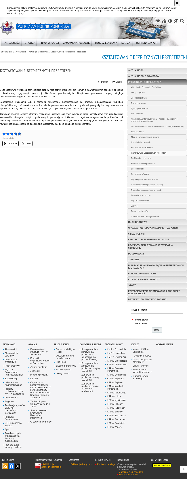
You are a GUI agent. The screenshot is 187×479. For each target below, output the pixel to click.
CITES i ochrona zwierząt (144, 279)
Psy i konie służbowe (140, 200)
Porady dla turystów (139, 211)
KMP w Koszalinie (116, 353)
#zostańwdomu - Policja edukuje (145, 216)
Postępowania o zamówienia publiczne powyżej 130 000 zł (90, 367)
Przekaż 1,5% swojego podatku (147, 299)
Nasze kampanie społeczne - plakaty (147, 185)
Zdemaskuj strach (139, 98)
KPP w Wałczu (114, 427)
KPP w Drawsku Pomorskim (115, 369)
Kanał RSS (5, 466)
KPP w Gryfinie (115, 382)
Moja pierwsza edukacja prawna (145, 137)
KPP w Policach (115, 404)
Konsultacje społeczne (141, 195)
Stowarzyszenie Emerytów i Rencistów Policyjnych (38, 414)
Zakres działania (38, 367)
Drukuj (117, 81)
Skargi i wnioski (140, 366)
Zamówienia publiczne (90, 344)
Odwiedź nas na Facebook (11, 466)
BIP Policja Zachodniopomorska (51, 465)
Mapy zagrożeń (138, 92)
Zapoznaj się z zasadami (131, 472)
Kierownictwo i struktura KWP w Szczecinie (38, 352)
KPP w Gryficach (115, 379)
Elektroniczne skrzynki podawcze (142, 371)
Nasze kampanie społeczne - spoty (146, 190)
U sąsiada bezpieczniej (141, 142)
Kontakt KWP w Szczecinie (140, 350)
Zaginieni (133, 259)
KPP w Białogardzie (117, 361)
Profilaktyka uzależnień (141, 158)
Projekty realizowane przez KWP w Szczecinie (150, 246)
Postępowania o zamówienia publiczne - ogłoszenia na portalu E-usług (89, 354)
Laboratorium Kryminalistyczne (148, 239)
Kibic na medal (137, 132)
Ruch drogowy (137, 222)
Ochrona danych (164, 344)
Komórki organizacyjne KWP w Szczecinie (40, 361)
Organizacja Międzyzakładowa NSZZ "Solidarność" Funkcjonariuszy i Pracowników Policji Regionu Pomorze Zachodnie (40, 390)
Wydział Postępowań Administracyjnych (153, 228)
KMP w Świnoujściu (117, 357)
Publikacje (61, 362)
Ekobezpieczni (137, 169)
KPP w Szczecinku (116, 419)
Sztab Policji (136, 234)
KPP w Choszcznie (116, 364)
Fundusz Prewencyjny (142, 273)
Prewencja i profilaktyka (38, 52)
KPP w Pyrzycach (116, 408)
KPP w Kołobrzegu (116, 393)
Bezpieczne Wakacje (140, 174)
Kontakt (135, 344)
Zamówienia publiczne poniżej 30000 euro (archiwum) (90, 388)
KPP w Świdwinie (116, 423)
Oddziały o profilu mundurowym (65, 357)
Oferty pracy (62, 373)
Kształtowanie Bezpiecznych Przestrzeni (68, 52)
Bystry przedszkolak (140, 108)
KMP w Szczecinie (116, 349)
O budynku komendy (40, 422)
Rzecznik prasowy (142, 356)
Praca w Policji (61, 344)
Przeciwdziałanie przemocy (143, 163)
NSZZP (34, 379)
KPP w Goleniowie (116, 375)
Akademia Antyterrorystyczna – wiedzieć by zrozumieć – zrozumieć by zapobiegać (155, 120)
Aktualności (21, 52)
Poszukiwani (136, 253)
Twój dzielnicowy (114, 344)
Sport (132, 285)
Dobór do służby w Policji (65, 350)
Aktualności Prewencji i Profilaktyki (146, 87)
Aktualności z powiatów (143, 76)
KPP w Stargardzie (116, 415)
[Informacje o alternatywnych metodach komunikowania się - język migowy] (176, 20)
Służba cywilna (63, 370)
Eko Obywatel (137, 113)
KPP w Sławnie (115, 412)
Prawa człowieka (38, 375)
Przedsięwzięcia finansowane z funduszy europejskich (154, 292)
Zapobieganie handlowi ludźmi (144, 179)
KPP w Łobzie (114, 396)
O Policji (32, 344)
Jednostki (35, 371)
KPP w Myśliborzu (116, 400)
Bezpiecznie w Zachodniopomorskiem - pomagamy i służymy (157, 126)
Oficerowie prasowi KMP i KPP (142, 361)
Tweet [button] (26, 143)
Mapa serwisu (141, 323)
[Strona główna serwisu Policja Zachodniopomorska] (158, 20)
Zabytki (134, 206)
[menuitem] (12, 42)
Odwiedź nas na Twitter (18, 466)
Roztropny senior (138, 103)
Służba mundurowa (66, 366)
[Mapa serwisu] (164, 20)
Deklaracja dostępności (81, 464)
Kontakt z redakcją (106, 464)
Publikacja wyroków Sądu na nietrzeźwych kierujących (156, 266)
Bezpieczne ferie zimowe (142, 147)
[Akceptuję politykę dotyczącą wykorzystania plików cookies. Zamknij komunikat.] (177, 3)
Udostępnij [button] (10, 143)
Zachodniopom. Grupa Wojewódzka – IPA (40, 404)
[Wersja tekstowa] (170, 20)
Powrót (103, 81)
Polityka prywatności (129, 474)
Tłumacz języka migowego (140, 377)
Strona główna (7, 52)
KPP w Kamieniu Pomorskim (115, 387)
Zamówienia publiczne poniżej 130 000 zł (90, 377)
